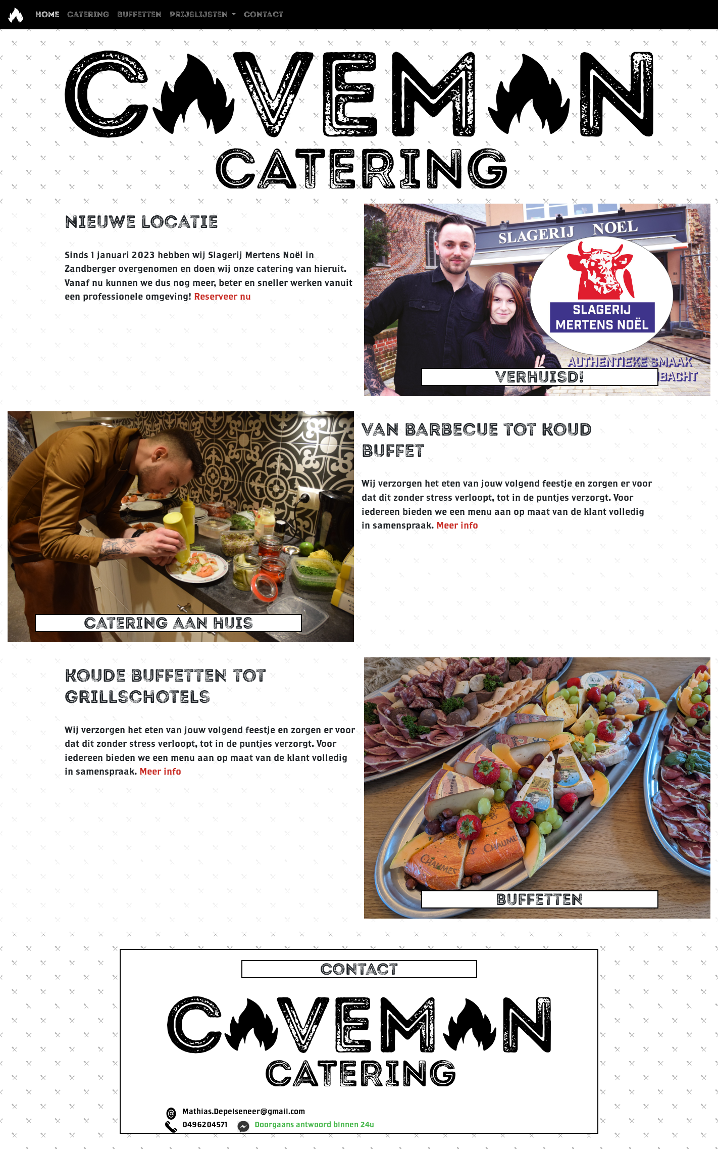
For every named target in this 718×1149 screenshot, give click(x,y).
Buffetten (139, 14)
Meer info (457, 525)
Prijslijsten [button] (200, 14)
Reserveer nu (222, 296)
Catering (88, 14)
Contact (263, 14)
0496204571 (204, 1124)
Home (49, 13)
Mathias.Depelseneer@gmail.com (243, 1111)
